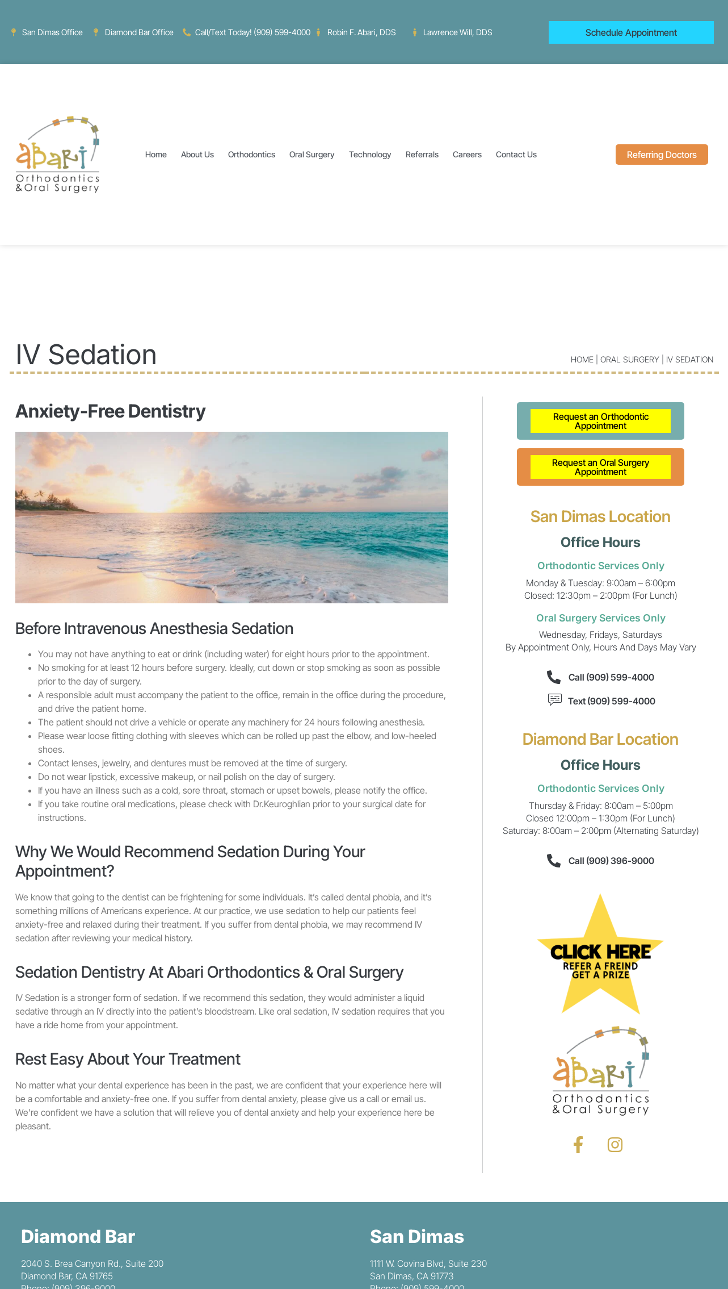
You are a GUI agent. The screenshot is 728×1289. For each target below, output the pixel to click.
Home (156, 154)
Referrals (422, 154)
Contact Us (516, 154)
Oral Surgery (312, 154)
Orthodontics (251, 154)
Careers (467, 154)
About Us (197, 154)
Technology (370, 154)
